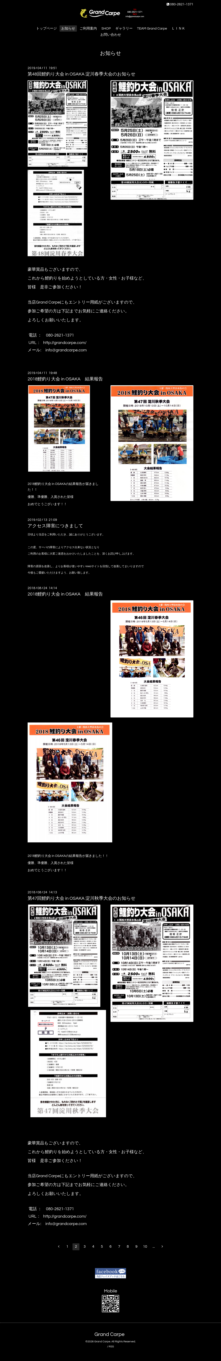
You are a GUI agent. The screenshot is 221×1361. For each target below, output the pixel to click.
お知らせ (68, 28)
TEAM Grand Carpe (152, 28)
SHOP (106, 28)
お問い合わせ (110, 34)
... (153, 1247)
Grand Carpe (109, 1334)
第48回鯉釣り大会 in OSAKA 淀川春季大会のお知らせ (82, 74)
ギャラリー (124, 28)
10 (145, 1247)
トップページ (46, 28)
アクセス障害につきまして (55, 526)
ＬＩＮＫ (178, 28)
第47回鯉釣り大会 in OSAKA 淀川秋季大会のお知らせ (82, 898)
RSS (111, 1346)
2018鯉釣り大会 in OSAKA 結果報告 (65, 379)
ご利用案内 (88, 28)
